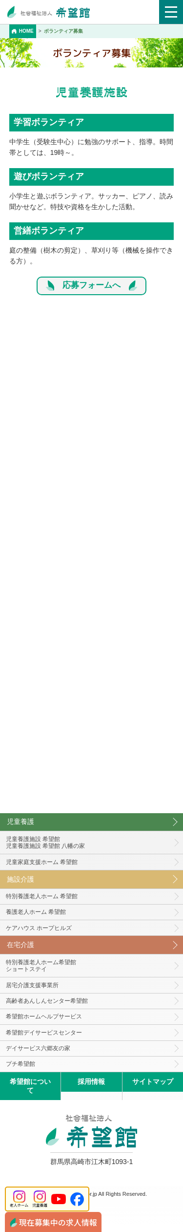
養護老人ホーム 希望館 (36, 911)
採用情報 (91, 1081)
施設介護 (20, 879)
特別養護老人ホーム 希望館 (42, 896)
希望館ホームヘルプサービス (44, 1016)
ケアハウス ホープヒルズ (39, 928)
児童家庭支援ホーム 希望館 (42, 862)
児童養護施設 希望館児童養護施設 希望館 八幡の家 (45, 843)
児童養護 (20, 821)
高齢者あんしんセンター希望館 (47, 1000)
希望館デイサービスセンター (44, 1032)
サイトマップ (152, 1081)
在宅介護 (20, 945)
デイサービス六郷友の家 (38, 1048)
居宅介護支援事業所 (32, 985)
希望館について (30, 1086)
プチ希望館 (20, 1063)
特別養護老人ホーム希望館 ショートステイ (41, 966)
